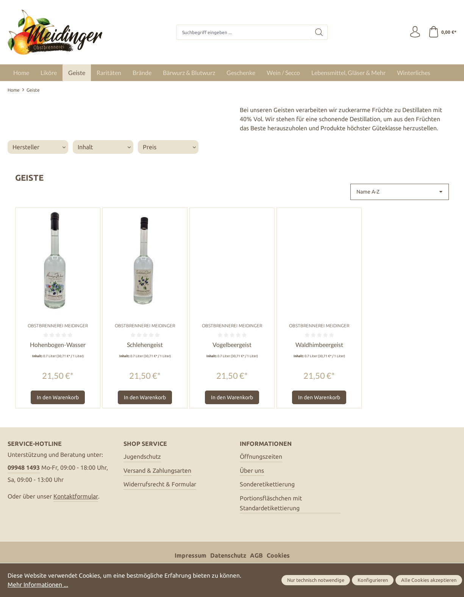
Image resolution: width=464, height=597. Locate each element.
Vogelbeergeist (232, 344)
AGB (256, 555)
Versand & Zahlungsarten (157, 470)
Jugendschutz (142, 456)
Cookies (278, 555)
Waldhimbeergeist (319, 344)
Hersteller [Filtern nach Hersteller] (39, 147)
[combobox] (243, 32)
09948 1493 (24, 467)
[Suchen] (319, 32)
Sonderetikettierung (267, 484)
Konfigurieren (373, 580)
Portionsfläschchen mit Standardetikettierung (271, 503)
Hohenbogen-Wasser (58, 344)
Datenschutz (228, 555)
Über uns (252, 470)
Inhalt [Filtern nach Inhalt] (104, 147)
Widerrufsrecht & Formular (159, 484)
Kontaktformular (75, 496)
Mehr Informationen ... (38, 584)
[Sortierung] (399, 192)
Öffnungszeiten (261, 456)
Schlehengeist (145, 344)
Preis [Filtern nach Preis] (169, 147)
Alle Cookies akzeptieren (428, 580)
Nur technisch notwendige (315, 580)
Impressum (190, 555)
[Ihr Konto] (414, 32)
